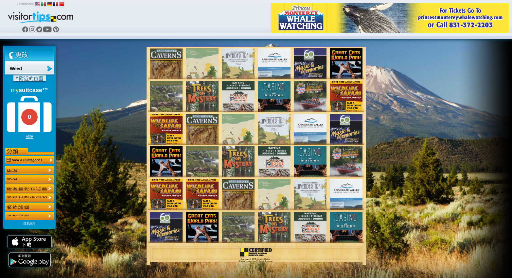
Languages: (25, 3)
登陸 (29, 137)
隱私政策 (29, 223)
